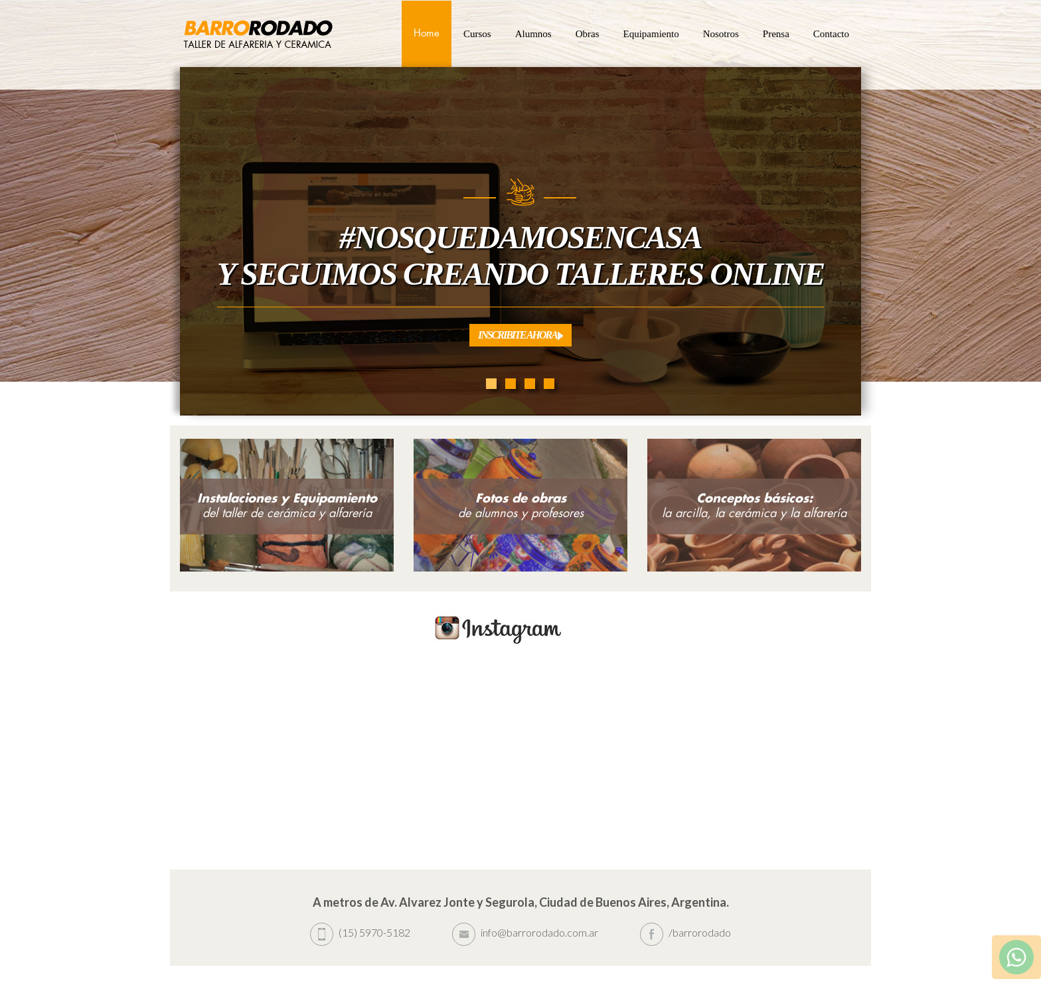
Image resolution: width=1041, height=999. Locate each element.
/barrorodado (685, 932)
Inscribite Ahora (520, 335)
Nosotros (721, 34)
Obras (588, 34)
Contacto (831, 34)
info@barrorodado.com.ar (525, 932)
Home (427, 33)
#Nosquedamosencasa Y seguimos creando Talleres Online (520, 255)
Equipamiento (651, 34)
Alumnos (533, 34)
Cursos (477, 34)
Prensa (776, 34)
